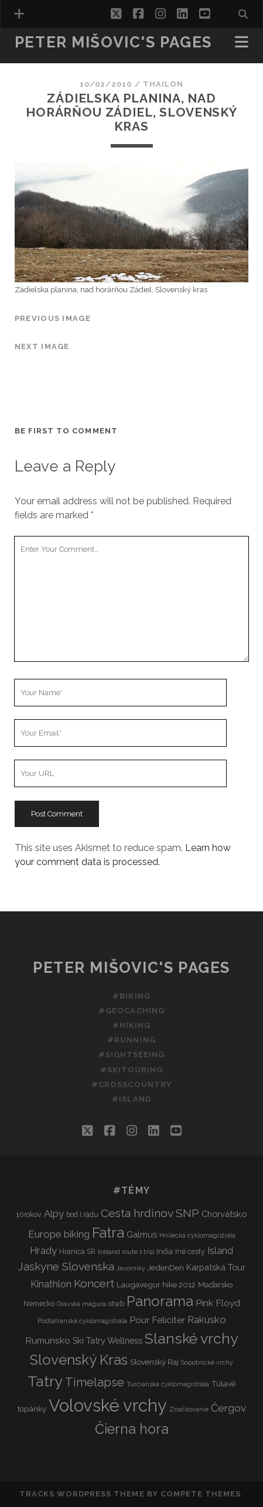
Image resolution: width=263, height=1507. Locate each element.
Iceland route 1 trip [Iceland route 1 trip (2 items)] (126, 1251)
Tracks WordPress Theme (82, 1493)
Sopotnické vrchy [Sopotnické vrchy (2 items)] (207, 1362)
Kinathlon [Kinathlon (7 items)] (50, 1284)
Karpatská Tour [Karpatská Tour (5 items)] (215, 1267)
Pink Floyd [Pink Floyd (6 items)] (218, 1302)
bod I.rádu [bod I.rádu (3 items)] (82, 1214)
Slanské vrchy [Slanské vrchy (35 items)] (191, 1338)
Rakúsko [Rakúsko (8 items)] (206, 1319)
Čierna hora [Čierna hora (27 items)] (132, 1429)
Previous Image (53, 318)
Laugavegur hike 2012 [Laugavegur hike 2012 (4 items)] (156, 1284)
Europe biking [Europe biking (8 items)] (59, 1234)
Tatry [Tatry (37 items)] (45, 1381)
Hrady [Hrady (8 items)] (43, 1250)
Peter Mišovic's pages (113, 42)
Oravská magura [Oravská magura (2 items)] (81, 1303)
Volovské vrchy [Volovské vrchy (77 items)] (108, 1405)
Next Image (42, 346)
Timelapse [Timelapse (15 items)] (94, 1382)
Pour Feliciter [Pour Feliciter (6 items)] (157, 1319)
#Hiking (131, 1025)
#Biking (131, 996)
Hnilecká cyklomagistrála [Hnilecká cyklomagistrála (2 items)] (197, 1235)
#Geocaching (131, 1010)
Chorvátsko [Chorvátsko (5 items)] (224, 1214)
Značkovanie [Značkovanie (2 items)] (189, 1409)
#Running (131, 1040)
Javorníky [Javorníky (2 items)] (131, 1268)
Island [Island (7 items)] (220, 1250)
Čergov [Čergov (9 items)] (228, 1408)
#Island (131, 1099)
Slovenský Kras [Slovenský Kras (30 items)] (79, 1359)
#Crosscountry (131, 1084)
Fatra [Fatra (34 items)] (108, 1232)
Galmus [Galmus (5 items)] (142, 1234)
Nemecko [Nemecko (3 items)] (38, 1303)
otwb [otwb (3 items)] (116, 1303)
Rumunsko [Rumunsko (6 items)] (47, 1340)
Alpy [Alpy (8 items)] (54, 1213)
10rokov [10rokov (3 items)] (29, 1214)
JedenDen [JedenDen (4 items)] (166, 1267)
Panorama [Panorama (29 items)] (160, 1301)
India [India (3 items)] (164, 1251)
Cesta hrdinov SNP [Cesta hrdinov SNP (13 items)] (150, 1213)
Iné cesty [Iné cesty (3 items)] (190, 1251)
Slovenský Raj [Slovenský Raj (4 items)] (154, 1361)
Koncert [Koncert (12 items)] (94, 1283)
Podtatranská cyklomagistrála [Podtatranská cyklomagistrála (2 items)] (82, 1320)
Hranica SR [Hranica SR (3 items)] (77, 1251)
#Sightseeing (131, 1054)
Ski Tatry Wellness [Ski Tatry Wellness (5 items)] (107, 1340)
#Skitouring (131, 1069)
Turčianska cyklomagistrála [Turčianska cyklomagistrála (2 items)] (168, 1384)
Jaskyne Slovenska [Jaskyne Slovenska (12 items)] (66, 1266)
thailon (163, 84)
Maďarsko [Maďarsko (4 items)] (215, 1284)
